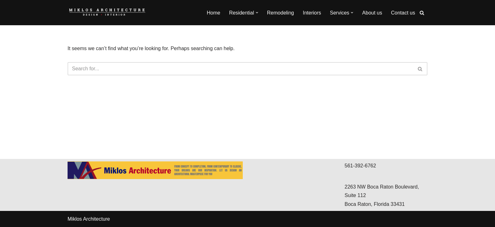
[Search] (422, 12)
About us (372, 12)
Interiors (312, 12)
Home (213, 12)
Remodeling (280, 12)
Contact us (403, 12)
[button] (257, 12)
